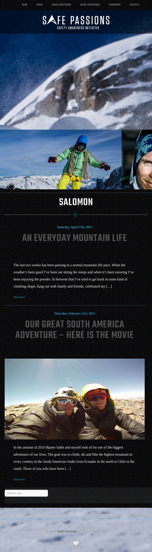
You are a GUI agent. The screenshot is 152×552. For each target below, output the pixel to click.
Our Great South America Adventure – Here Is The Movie (74, 330)
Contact (134, 5)
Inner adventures (61, 5)
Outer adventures (90, 5)
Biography (114, 5)
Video (40, 5)
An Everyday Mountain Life (74, 238)
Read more (19, 297)
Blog (25, 5)
